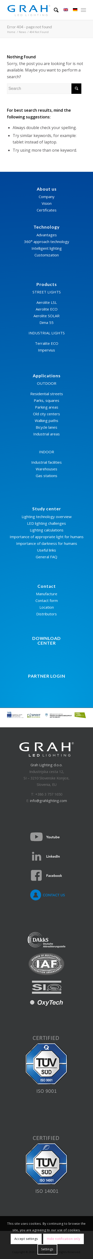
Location (46, 607)
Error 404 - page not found (29, 26)
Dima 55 (46, 322)
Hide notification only (63, 1239)
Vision (47, 203)
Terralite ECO (46, 343)
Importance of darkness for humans (46, 543)
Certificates (47, 210)
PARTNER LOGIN (46, 676)
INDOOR (46, 451)
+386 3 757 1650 (48, 794)
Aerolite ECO (47, 309)
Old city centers (46, 413)
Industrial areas (46, 433)
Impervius (46, 350)
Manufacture (46, 593)
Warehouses (46, 468)
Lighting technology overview (47, 516)
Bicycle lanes (46, 427)
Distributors (46, 613)
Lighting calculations (46, 529)
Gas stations (46, 475)
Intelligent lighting (46, 248)
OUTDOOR (46, 383)
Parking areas (46, 407)
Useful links (46, 550)
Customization (46, 254)
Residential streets (46, 393)
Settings (47, 1249)
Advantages (46, 234)
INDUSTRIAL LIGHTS (47, 332)
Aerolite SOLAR (46, 315)
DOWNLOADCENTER (46, 641)
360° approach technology (46, 241)
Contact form (46, 600)
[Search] (54, 10)
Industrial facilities (46, 462)
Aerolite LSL (46, 302)
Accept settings (26, 1239)
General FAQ (46, 556)
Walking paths (46, 420)
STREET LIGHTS (46, 291)
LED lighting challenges (46, 523)
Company (47, 196)
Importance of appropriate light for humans (47, 536)
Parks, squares (46, 400)
